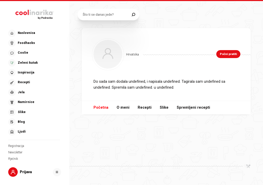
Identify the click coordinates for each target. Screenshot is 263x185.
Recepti (145, 107)
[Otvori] (57, 172)
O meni (123, 107)
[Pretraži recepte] (106, 14)
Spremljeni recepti (193, 107)
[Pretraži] (133, 14)
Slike (164, 107)
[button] (34, 82)
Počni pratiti (228, 54)
